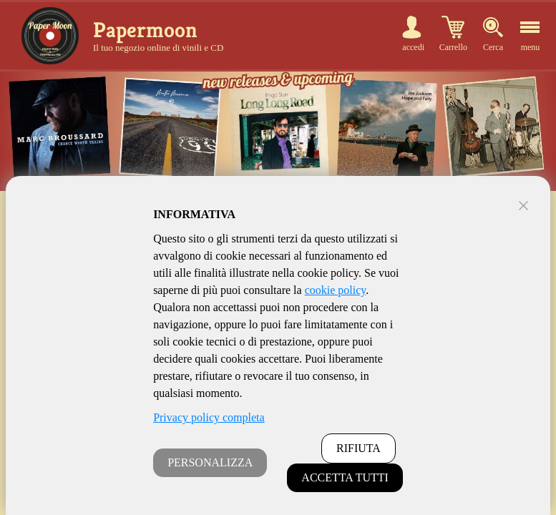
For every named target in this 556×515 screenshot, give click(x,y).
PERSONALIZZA (210, 462)
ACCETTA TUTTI (345, 477)
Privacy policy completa (209, 417)
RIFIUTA (358, 448)
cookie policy (335, 290)
